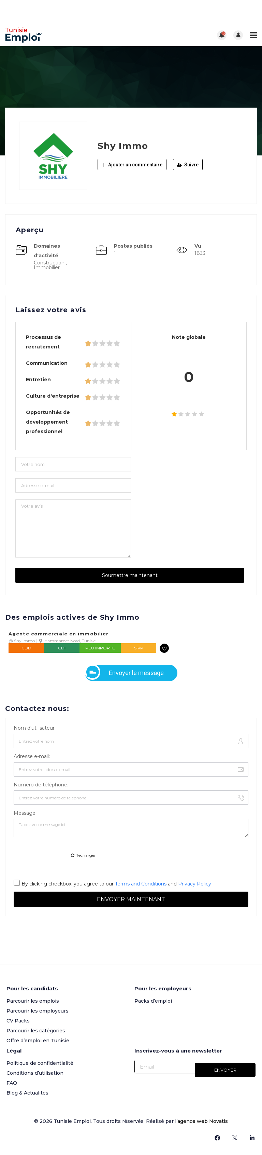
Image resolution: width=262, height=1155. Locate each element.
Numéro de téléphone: (41, 785)
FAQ (11, 1083)
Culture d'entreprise (52, 396)
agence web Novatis (202, 1121)
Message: (25, 813)
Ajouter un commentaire (132, 164)
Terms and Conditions (140, 884)
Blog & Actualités (27, 1093)
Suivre (188, 164)
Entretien (38, 379)
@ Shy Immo (22, 641)
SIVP (138, 647)
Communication (47, 363)
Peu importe (100, 647)
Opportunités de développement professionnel (48, 422)
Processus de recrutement (43, 342)
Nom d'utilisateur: (35, 728)
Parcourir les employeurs (37, 1011)
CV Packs (18, 1021)
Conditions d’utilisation (34, 1073)
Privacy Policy (194, 884)
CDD (26, 647)
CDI (62, 647)
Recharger (83, 855)
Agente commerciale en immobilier (58, 634)
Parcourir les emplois (32, 1001)
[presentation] (65, 855)
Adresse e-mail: (32, 756)
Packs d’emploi (153, 1001)
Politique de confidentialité (39, 1063)
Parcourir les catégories (35, 1031)
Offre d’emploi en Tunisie (37, 1040)
